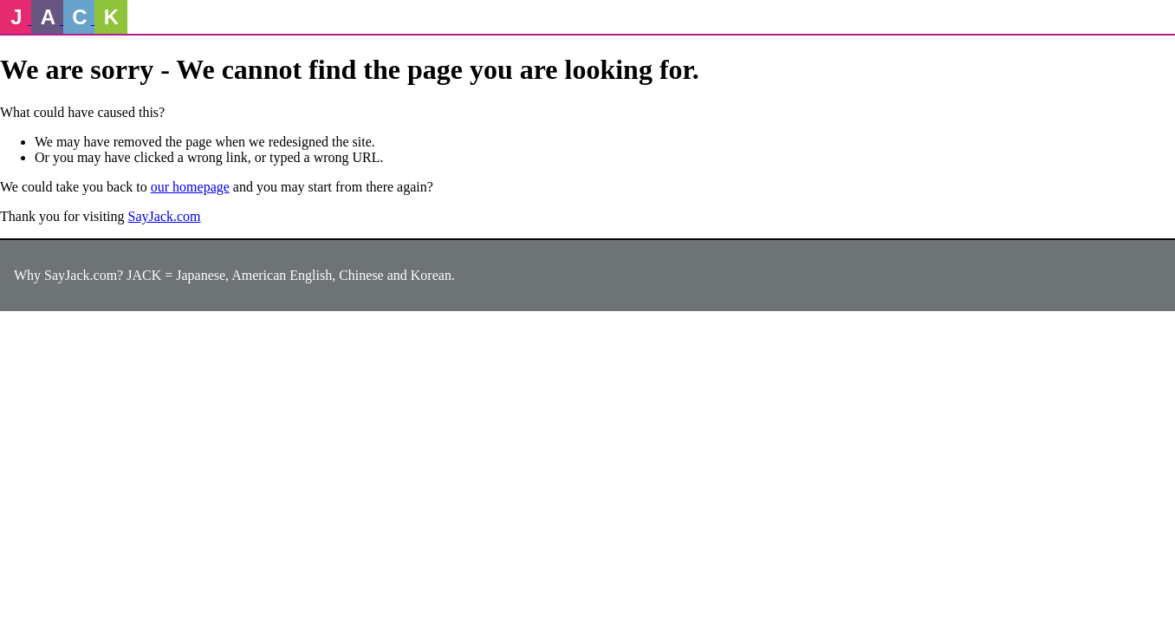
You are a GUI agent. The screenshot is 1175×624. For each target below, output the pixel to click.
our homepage (190, 186)
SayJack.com (164, 216)
